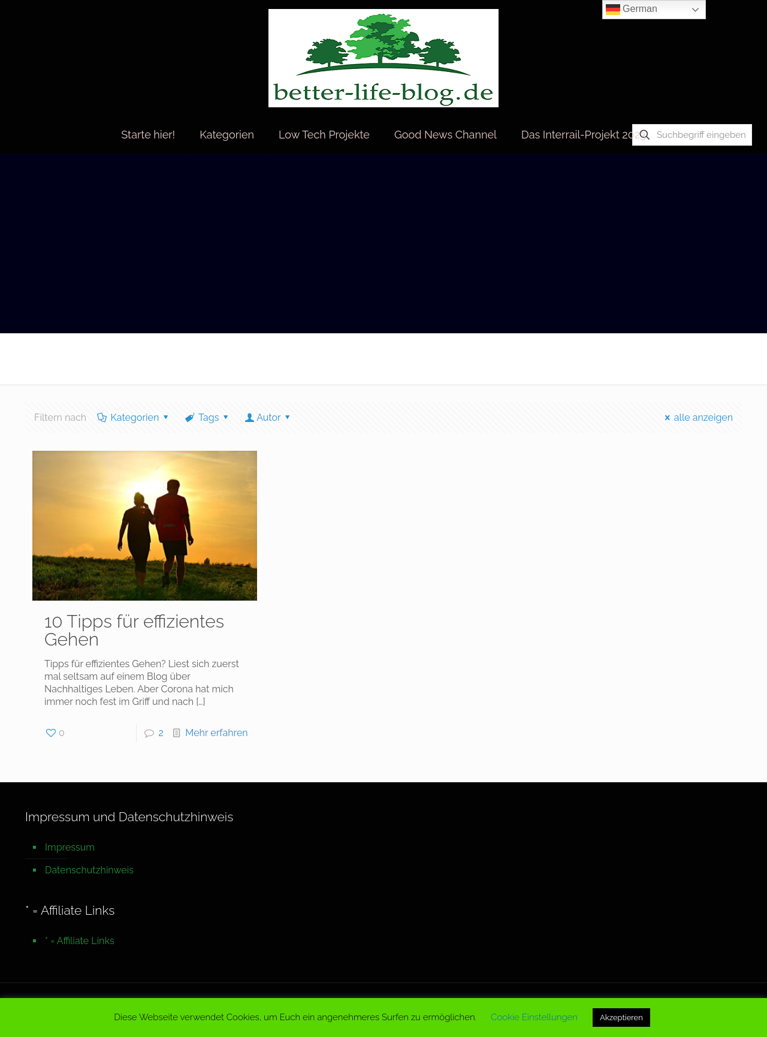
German (631, 9)
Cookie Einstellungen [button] (534, 1017)
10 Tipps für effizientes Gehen (134, 630)
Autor (268, 417)
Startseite (633, 358)
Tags (207, 417)
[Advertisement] (383, 243)
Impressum (70, 847)
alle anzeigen (696, 417)
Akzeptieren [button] (621, 1017)
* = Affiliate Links (79, 940)
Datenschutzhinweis (89, 870)
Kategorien (134, 417)
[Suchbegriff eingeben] (692, 135)
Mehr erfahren (216, 732)
